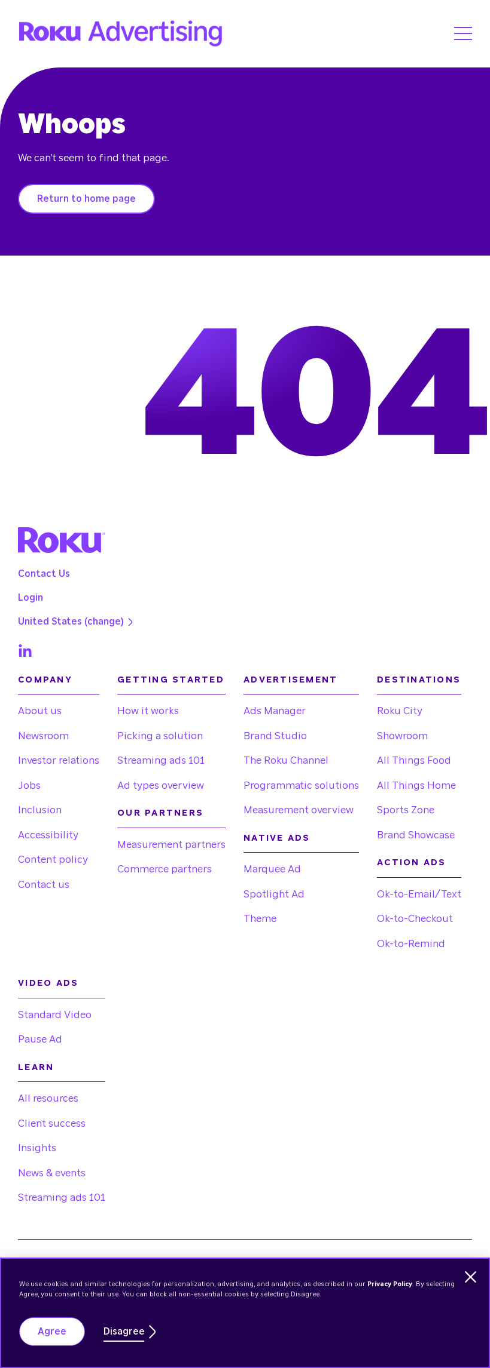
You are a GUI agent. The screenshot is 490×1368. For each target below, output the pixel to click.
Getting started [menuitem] (170, 679)
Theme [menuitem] (260, 919)
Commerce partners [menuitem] (164, 869)
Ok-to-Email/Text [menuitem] (419, 894)
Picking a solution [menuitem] (160, 736)
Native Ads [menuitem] (277, 838)
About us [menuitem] (40, 711)
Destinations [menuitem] (419, 679)
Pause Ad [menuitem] (40, 1039)
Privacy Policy (389, 1284)
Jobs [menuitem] (29, 785)
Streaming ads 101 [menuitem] (161, 760)
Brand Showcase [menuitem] (416, 835)
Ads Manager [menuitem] (275, 711)
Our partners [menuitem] (160, 812)
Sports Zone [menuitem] (405, 810)
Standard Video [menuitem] (55, 1015)
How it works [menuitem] (148, 711)
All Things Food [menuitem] (414, 760)
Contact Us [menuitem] (44, 574)
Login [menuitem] (30, 597)
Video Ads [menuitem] (48, 983)
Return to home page (86, 199)
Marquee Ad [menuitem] (272, 869)
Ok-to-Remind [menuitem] (411, 944)
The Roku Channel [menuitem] (286, 760)
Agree (52, 1331)
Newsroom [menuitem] (43, 736)
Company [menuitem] (45, 679)
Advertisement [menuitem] (290, 679)
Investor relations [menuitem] (58, 760)
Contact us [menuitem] (43, 885)
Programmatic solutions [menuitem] (301, 785)
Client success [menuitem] (52, 1123)
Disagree (124, 1331)
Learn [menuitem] (36, 1067)
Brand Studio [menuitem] (275, 736)
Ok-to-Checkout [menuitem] (415, 919)
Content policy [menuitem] (53, 859)
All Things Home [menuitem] (416, 785)
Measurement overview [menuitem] (299, 810)
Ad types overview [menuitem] (160, 785)
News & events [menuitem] (52, 1173)
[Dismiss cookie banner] (470, 1276)
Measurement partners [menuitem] (171, 845)
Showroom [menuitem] (402, 736)
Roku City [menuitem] (399, 711)
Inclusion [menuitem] (40, 810)
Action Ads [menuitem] (411, 862)
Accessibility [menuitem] (48, 835)
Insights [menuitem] (37, 1148)
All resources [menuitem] (48, 1098)
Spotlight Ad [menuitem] (274, 894)
